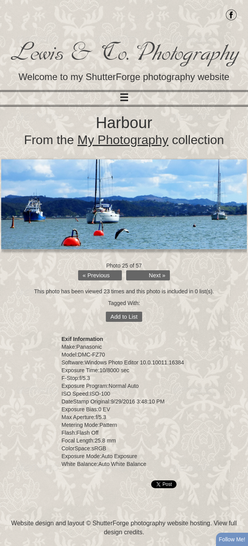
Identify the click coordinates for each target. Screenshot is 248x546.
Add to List (124, 317)
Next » (157, 275)
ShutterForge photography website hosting (152, 523)
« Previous (96, 275)
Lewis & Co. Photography (124, 52)
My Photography (122, 140)
